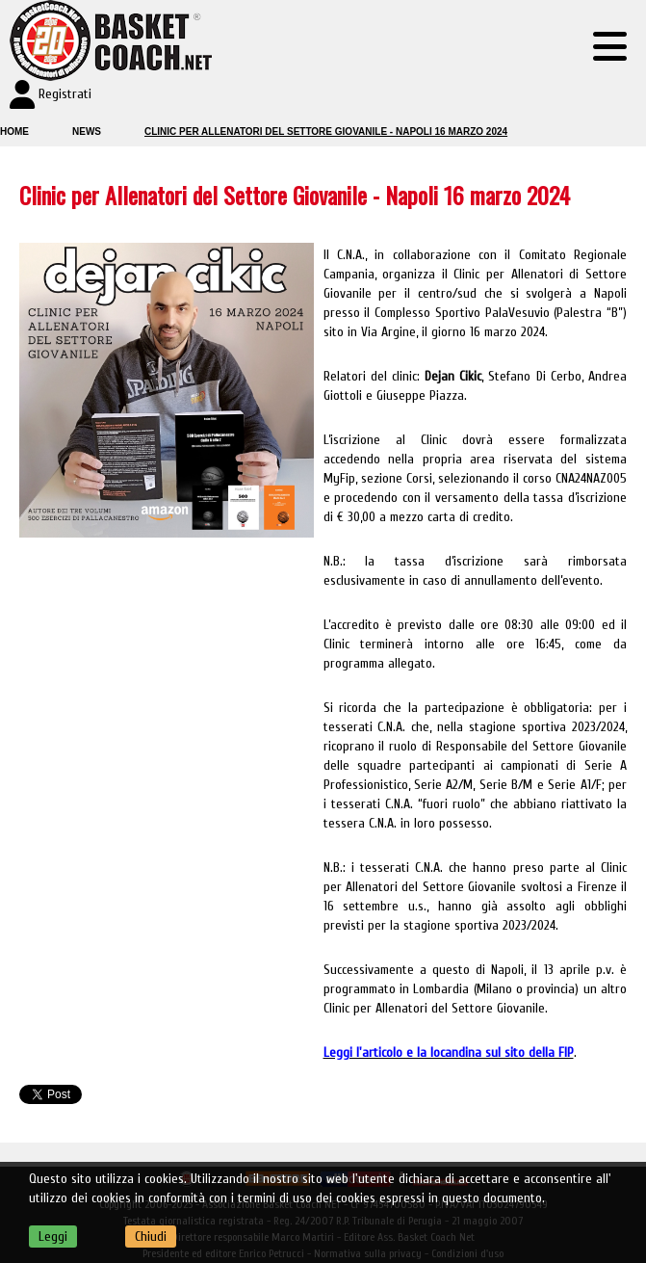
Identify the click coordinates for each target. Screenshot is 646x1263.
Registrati (65, 94)
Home (14, 131)
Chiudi (151, 1236)
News (86, 131)
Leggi (53, 1236)
